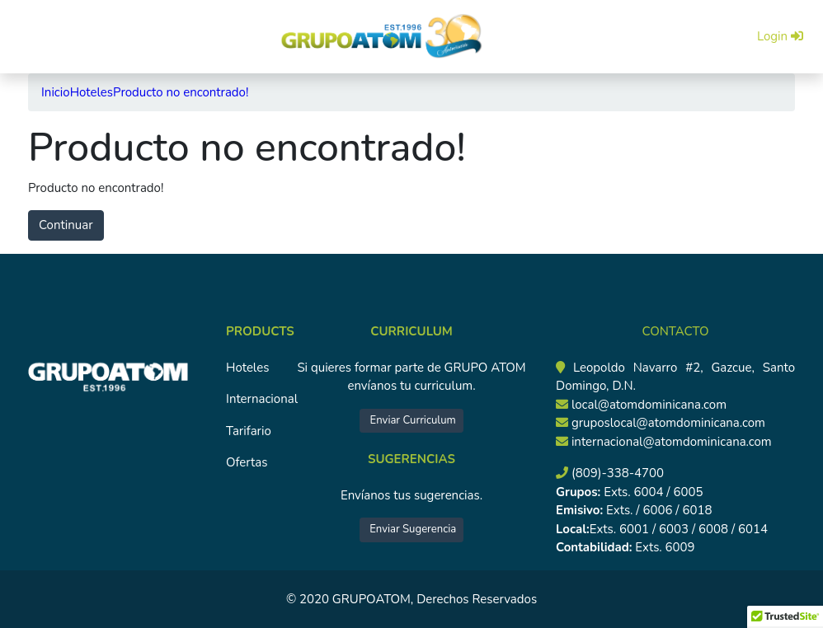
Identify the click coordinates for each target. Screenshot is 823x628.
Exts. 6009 (664, 547)
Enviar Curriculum (411, 420)
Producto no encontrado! (180, 92)
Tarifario (248, 431)
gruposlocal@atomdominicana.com (668, 423)
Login (780, 36)
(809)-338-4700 (617, 473)
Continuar (66, 225)
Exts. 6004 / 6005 (651, 492)
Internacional (262, 399)
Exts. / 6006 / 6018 (657, 510)
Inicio (55, 92)
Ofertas (246, 462)
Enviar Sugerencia (411, 529)
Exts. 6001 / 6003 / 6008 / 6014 (679, 529)
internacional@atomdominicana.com (671, 442)
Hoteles (91, 92)
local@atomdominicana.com (649, 404)
